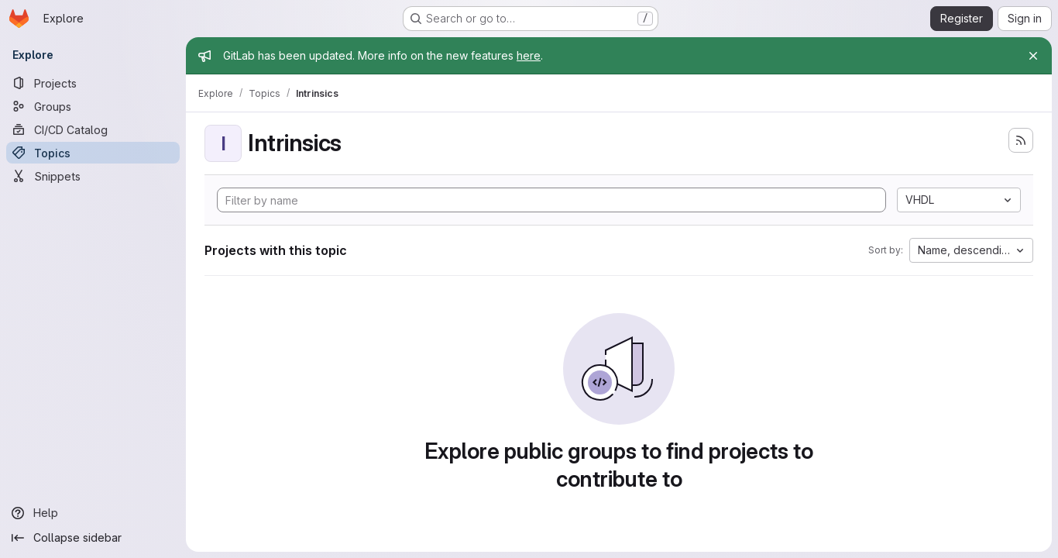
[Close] (1033, 55)
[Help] (93, 513)
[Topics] (93, 153)
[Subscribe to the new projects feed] (1020, 140)
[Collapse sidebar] (93, 538)
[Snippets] (93, 176)
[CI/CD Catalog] (93, 129)
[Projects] (93, 83)
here (529, 55)
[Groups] (93, 106)
